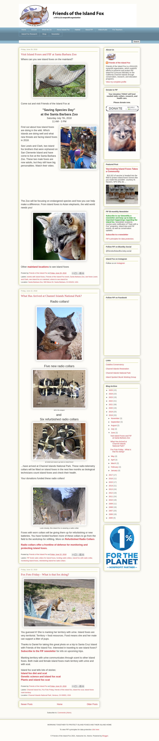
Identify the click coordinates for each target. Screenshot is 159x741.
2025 (111, 390)
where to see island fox (59, 279)
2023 (111, 397)
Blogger (105, 736)
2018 (111, 415)
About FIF (89, 30)
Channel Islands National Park (118, 373)
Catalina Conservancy (115, 364)
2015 (111, 482)
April (113, 460)
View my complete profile (116, 82)
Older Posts (92, 704)
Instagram (121, 263)
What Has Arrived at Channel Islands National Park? (51, 295)
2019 (111, 412)
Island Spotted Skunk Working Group (121, 377)
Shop (44, 34)
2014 (111, 486)
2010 (111, 500)
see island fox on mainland (39, 279)
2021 (111, 404)
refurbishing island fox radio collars (52, 561)
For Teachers (117, 30)
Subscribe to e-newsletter (117, 235)
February (115, 467)
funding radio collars (64, 558)
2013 (111, 489)
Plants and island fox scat (35, 680)
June (113, 433)
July (113, 429)
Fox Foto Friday (48, 690)
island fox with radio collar (82, 558)
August (114, 425)
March (114, 463)
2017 (111, 475)
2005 (111, 518)
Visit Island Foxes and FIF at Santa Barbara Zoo (48, 54)
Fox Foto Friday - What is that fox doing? (45, 574)
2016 (111, 478)
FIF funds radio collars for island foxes (41, 558)
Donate (34, 30)
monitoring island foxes (29, 561)
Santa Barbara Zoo (77, 277)
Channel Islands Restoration (117, 369)
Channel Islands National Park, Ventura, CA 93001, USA (49, 695)
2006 (111, 514)
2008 (111, 507)
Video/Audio (102, 30)
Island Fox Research (29, 34)
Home (24, 30)
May (113, 456)
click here (95, 730)
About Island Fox (63, 30)
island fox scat (78, 690)
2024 (111, 394)
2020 (111, 408)
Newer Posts (26, 704)
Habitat (77, 30)
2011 (111, 496)
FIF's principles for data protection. (120, 239)
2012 (111, 493)
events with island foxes (36, 277)
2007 (111, 511)
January (114, 470)
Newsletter (55, 34)
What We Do (47, 30)
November (115, 418)
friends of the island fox (63, 690)
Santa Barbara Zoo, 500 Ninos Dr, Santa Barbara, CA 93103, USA (53, 282)
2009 (111, 504)
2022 (111, 401)
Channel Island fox (34, 690)
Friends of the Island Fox (119, 63)
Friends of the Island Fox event (57, 277)
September (115, 422)
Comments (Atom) (64, 713)
